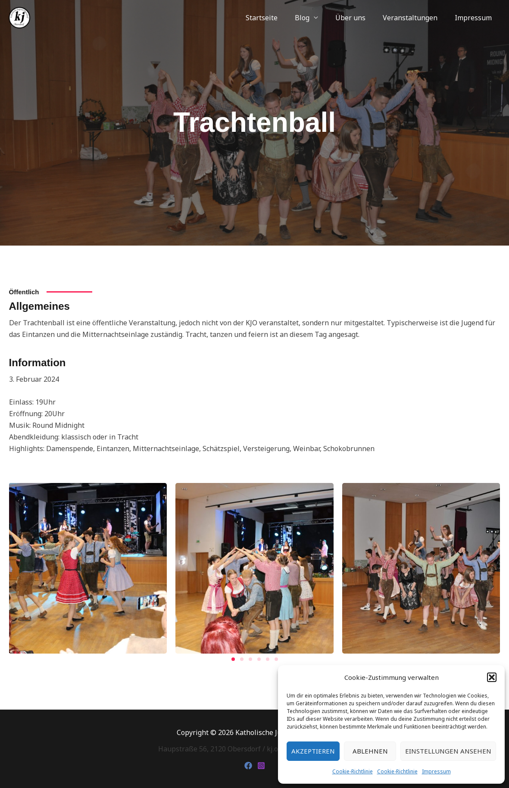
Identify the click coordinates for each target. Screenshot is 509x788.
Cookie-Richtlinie (352, 771)
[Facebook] (248, 765)
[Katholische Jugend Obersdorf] (19, 17)
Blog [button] (314, 17)
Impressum (436, 771)
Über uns (359, 17)
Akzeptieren (313, 751)
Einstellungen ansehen (448, 751)
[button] (491, 677)
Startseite (277, 17)
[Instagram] (261, 765)
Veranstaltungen (415, 17)
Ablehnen (370, 751)
